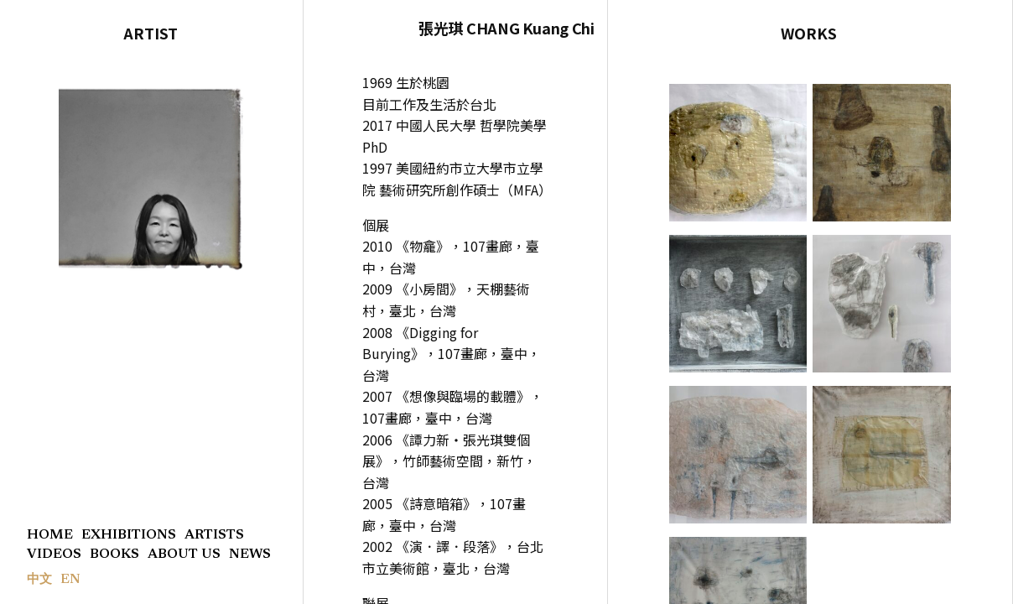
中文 (39, 580)
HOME (50, 535)
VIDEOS (54, 554)
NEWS (250, 554)
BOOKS (114, 554)
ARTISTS (214, 535)
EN (70, 579)
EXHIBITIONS (128, 535)
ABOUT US (184, 554)
